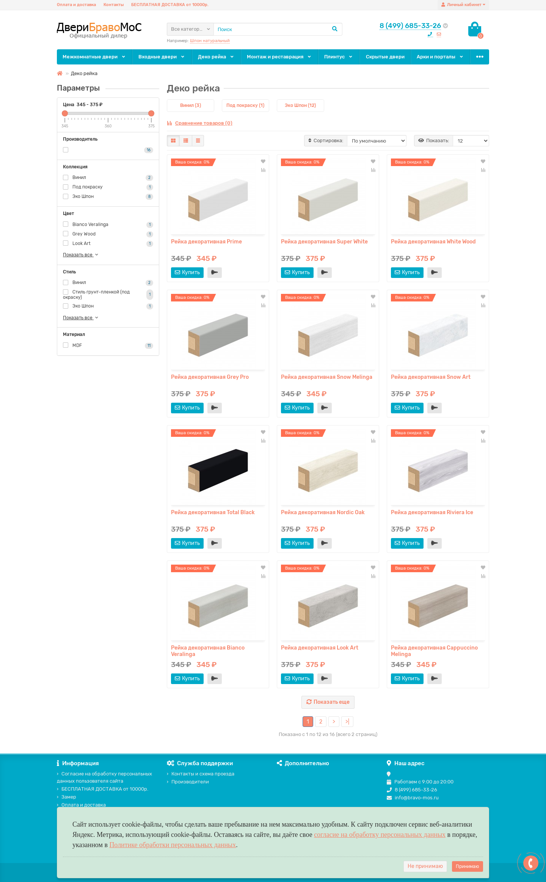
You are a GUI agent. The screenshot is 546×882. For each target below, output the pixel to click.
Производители (188, 782)
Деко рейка (216, 57)
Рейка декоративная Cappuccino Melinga (434, 651)
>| (347, 722)
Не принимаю (425, 866)
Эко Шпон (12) (300, 105)
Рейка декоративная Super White (324, 242)
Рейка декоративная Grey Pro (210, 377)
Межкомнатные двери (94, 57)
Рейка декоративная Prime (206, 242)
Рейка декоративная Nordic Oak (323, 512)
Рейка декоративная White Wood (433, 242)
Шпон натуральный (210, 40)
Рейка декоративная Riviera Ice (432, 512)
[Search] (277, 29)
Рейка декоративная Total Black (213, 512)
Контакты (114, 4)
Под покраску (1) (245, 105)
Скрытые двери (385, 57)
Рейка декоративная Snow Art (431, 377)
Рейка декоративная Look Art (319, 648)
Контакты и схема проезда (200, 774)
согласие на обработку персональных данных (380, 834)
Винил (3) (190, 105)
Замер (66, 797)
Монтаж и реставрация (279, 57)
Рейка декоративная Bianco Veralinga (208, 651)
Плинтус (338, 57)
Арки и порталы (440, 57)
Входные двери (161, 57)
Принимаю (467, 866)
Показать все (81, 254)
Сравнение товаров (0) (199, 123)
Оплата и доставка (76, 4)
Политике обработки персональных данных (172, 845)
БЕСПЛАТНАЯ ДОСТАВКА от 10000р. (170, 4)
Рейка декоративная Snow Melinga (326, 377)
